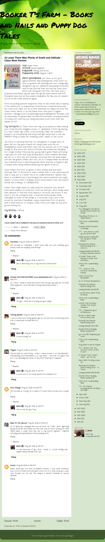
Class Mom (15, 231)
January (83, 404)
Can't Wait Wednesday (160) (88, 222)
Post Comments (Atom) (25, 526)
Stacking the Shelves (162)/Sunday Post (87, 285)
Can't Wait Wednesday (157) (88, 340)
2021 (79, 170)
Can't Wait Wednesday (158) (88, 299)
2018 (79, 180)
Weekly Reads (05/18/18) (89, 289)
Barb (18, 260)
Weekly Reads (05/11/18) (88, 326)
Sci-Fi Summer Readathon (89, 281)
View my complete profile (92, 435)
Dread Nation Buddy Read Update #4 (87, 330)
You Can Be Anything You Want (90, 335)
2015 (79, 415)
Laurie (12, 465)
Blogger (70, 536)
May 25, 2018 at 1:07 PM (34, 333)
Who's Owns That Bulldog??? (86, 277)
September (84, 193)
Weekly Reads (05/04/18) (89, 373)
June (81, 203)
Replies (16, 256)
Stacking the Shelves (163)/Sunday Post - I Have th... (88, 246)
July (81, 199)
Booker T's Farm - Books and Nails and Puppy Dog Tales (46, 25)
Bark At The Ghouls (18, 423)
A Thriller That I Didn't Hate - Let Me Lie (88, 356)
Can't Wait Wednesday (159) (88, 265)
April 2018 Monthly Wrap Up (89, 361)
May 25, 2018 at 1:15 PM (34, 446)
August (82, 196)
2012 (79, 422)
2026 (79, 153)
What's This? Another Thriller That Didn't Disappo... (87, 305)
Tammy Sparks (16, 315)
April (81, 394)
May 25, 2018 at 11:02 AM (37, 423)
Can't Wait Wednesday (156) (88, 382)
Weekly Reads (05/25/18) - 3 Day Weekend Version (90, 252)
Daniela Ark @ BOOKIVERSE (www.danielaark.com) (31, 277)
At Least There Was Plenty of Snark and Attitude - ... (88, 258)
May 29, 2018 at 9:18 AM (26, 465)
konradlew (50, 536)
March (82, 398)
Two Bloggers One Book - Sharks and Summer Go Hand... (89, 211)
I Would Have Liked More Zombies (89, 294)
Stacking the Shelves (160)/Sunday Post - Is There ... (89, 367)
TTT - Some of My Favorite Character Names (88, 271)
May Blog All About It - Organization (89, 217)
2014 (79, 418)
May (81, 206)
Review (24, 231)
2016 (79, 412)
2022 (79, 166)
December (83, 183)
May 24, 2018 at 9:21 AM (34, 260)
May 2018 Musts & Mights (89, 345)
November (83, 186)
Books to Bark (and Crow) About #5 (87, 316)
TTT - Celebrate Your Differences (88, 311)
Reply (12, 251)
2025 (79, 156)
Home (37, 521)
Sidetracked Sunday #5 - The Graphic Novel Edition (89, 239)
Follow (77, 133)
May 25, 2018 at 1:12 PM (34, 371)
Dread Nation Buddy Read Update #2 (87, 377)
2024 (79, 160)
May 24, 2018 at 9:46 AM (33, 315)
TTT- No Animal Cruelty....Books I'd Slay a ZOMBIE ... (89, 388)
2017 (79, 408)
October (83, 189)
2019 (79, 176)
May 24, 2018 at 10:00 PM (31, 388)
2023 (79, 163)
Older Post (63, 521)
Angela (13, 350)
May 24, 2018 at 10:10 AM (27, 350)
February (83, 401)
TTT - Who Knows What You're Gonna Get (89, 233)
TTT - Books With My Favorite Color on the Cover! (89, 350)
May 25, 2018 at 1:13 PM (34, 406)
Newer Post (11, 521)
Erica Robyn (15, 388)
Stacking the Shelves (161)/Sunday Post (87, 322)
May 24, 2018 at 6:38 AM (29, 242)
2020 (79, 173)
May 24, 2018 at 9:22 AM (34, 298)
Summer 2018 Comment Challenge (88, 227)
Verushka (14, 242)
